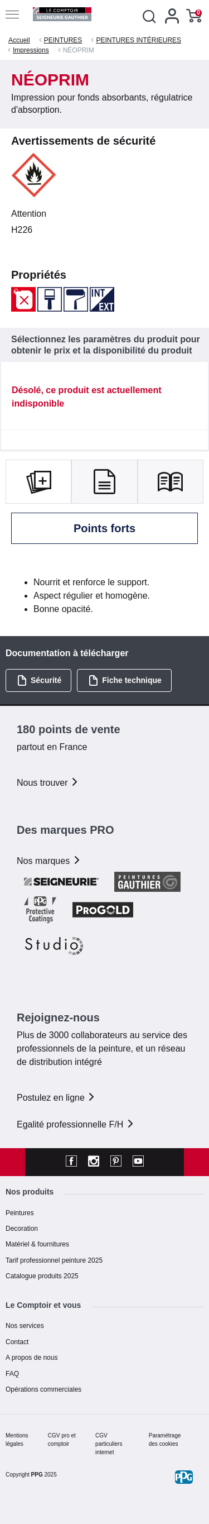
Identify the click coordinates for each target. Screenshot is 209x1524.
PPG (37, 1475)
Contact (17, 1342)
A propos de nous (31, 1357)
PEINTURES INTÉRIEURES (138, 40)
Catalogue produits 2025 (42, 1276)
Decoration (22, 1228)
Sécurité (39, 680)
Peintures (20, 1213)
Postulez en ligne (56, 1097)
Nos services (25, 1326)
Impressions (31, 50)
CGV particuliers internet (108, 1443)
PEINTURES (63, 40)
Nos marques (49, 861)
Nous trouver (48, 782)
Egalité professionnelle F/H (76, 1124)
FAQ (12, 1374)
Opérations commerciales (43, 1389)
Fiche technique (125, 680)
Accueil (19, 40)
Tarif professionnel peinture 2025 (54, 1260)
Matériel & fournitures (37, 1244)
